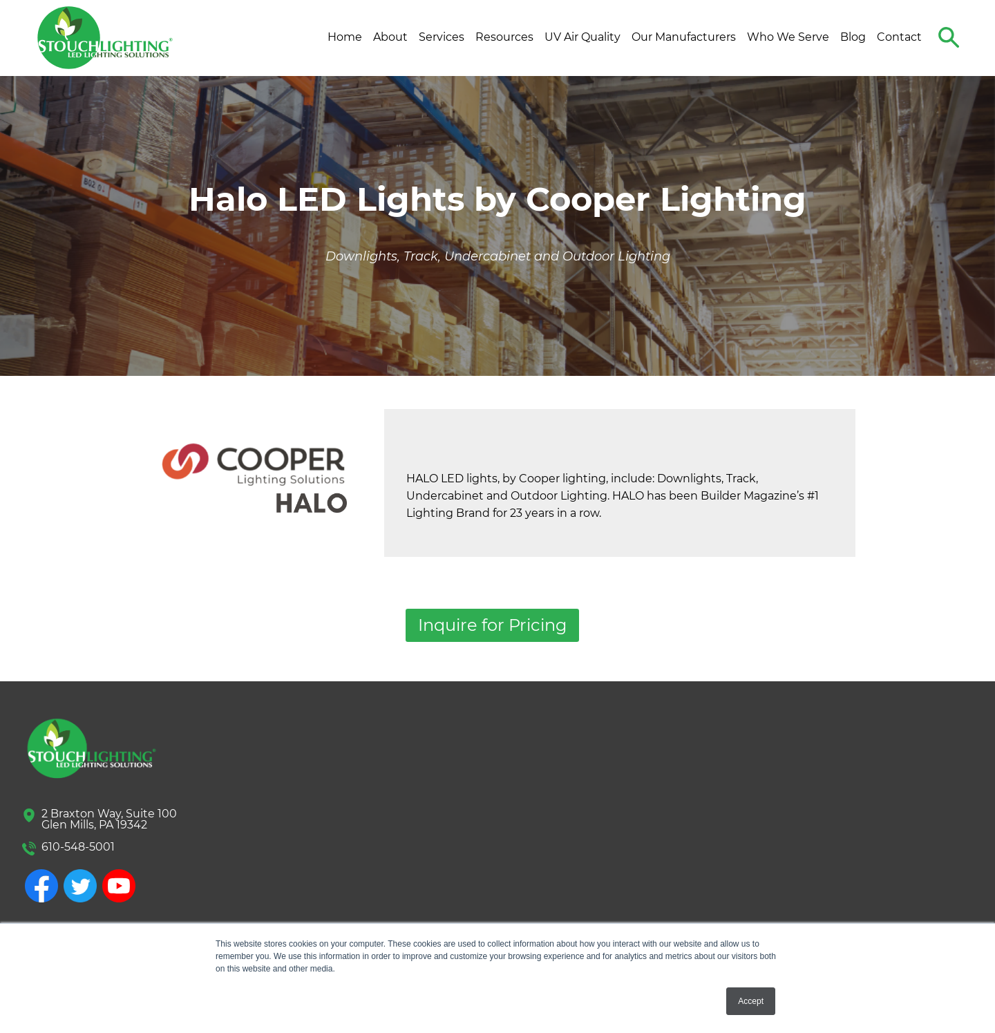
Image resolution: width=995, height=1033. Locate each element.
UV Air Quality (582, 37)
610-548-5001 (78, 846)
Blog (853, 37)
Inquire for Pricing (492, 625)
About (390, 37)
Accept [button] (751, 1001)
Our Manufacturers (684, 37)
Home (345, 37)
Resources (504, 37)
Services (441, 37)
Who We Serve (788, 37)
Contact (899, 37)
